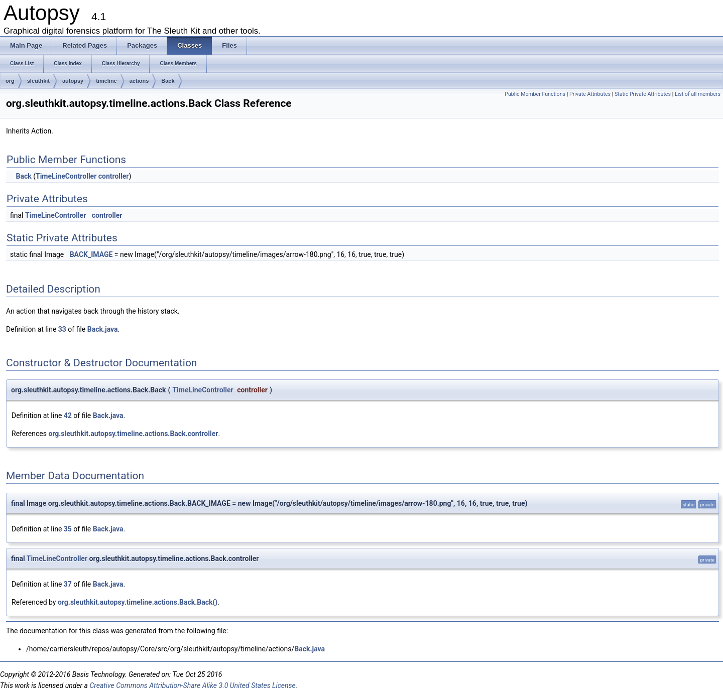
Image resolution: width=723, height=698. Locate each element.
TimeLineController (66, 176)
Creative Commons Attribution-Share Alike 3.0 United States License (192, 685)
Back (167, 81)
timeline (106, 81)
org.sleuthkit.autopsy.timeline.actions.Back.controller (133, 434)
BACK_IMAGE (91, 254)
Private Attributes (590, 94)
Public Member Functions (535, 94)
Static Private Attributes (643, 94)
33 (62, 329)
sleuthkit (38, 81)
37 (68, 584)
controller (113, 176)
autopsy (72, 81)
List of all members (697, 94)
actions (139, 81)
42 (68, 415)
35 (68, 529)
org (10, 81)
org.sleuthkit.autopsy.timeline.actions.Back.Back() (137, 602)
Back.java (102, 329)
